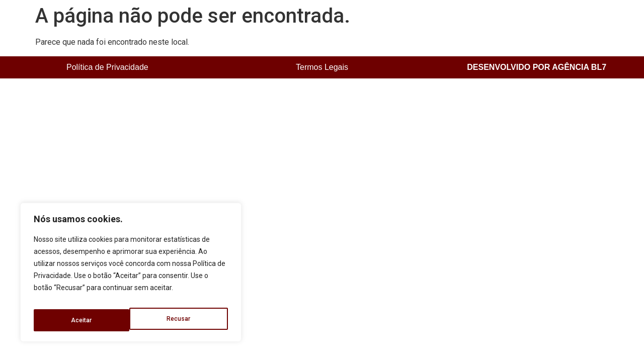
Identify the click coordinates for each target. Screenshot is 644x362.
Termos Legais (322, 67)
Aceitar (181, 320)
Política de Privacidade (107, 67)
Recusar (82, 320)
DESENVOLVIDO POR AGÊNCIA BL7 (536, 67)
